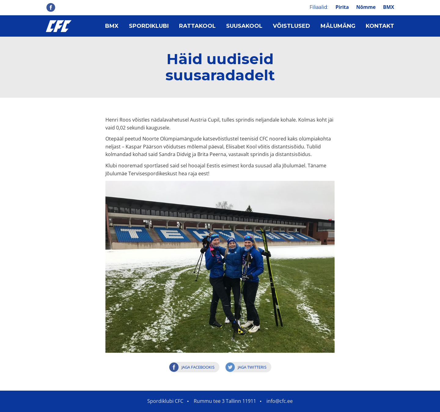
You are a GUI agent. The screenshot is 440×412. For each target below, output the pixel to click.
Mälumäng (338, 26)
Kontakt (380, 26)
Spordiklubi (149, 26)
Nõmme (366, 7)
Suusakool (244, 26)
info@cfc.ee (279, 401)
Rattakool (197, 26)
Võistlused (291, 26)
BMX (388, 7)
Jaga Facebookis (198, 367)
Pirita (342, 7)
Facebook (51, 7)
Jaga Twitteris (252, 367)
